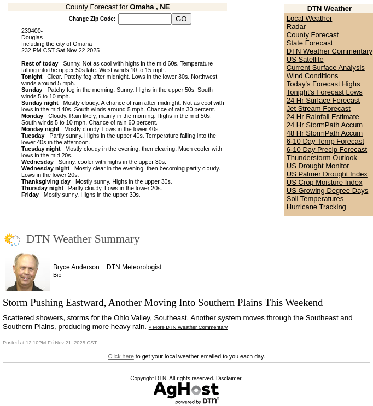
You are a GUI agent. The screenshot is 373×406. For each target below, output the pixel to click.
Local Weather (310, 18)
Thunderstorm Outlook (322, 158)
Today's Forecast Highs (323, 84)
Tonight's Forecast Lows (325, 92)
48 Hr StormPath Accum (325, 133)
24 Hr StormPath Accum (325, 125)
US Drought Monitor (318, 166)
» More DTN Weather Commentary (188, 327)
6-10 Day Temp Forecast (325, 141)
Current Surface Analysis (326, 67)
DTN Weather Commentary (329, 51)
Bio (57, 275)
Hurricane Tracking (316, 207)
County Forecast (313, 35)
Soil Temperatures (315, 199)
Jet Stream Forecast (319, 108)
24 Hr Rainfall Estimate (323, 117)
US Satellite (305, 59)
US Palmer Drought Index (327, 174)
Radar (296, 26)
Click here (120, 356)
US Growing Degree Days (328, 190)
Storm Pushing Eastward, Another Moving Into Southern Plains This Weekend (163, 302)
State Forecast (310, 43)
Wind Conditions (313, 76)
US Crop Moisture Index (325, 182)
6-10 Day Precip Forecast (327, 149)
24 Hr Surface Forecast (323, 100)
